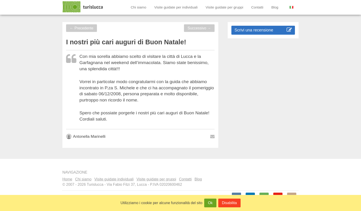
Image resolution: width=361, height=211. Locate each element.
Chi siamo (138, 7)
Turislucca (83, 7)
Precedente (81, 28)
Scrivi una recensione (263, 30)
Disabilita (229, 203)
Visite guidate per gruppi (224, 7)
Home (67, 179)
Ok (210, 203)
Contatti (257, 7)
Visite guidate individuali (114, 179)
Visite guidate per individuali (176, 7)
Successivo (199, 28)
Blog (274, 7)
